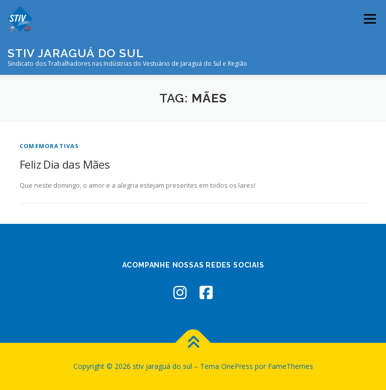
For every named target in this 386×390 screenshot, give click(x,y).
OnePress (237, 366)
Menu (369, 18)
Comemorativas (49, 146)
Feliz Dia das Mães (65, 164)
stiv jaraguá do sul (76, 53)
